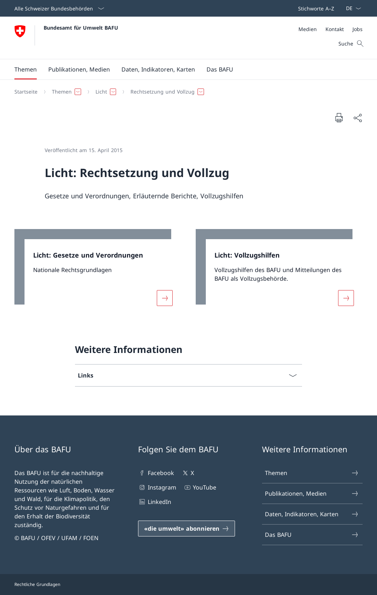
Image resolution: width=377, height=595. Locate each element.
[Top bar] (314, 8)
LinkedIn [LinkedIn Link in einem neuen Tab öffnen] (154, 502)
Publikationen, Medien (312, 493)
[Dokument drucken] (338, 117)
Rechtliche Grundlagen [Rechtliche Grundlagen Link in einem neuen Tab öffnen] (37, 584)
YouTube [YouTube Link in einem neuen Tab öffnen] (199, 487)
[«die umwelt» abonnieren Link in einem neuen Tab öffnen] (186, 528)
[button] (26, 69)
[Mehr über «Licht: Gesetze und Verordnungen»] (165, 298)
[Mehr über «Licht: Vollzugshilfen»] (346, 298)
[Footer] (188, 584)
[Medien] (307, 29)
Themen (312, 473)
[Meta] (330, 29)
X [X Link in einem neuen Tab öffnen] (187, 473)
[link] (97, 272)
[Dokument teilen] (357, 117)
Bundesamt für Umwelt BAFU (81, 27)
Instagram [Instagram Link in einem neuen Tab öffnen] (157, 487)
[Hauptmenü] (183, 69)
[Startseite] (26, 92)
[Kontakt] (334, 29)
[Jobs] (357, 29)
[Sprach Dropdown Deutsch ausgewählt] (351, 8)
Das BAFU (312, 534)
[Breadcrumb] (186, 92)
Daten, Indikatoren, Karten (312, 514)
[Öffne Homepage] (66, 37)
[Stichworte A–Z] (314, 8)
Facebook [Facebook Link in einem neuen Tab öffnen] (156, 473)
